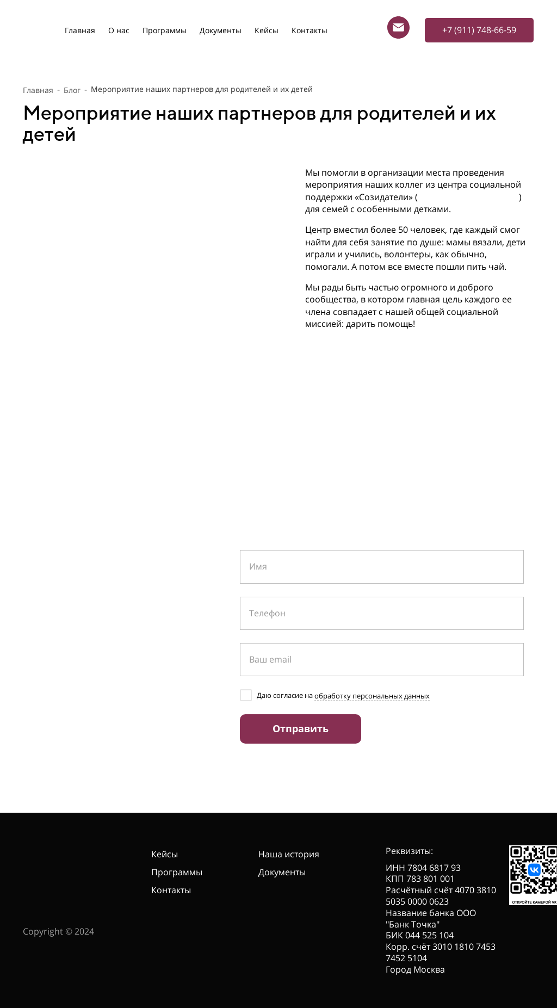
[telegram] (31, 709)
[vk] (51, 709)
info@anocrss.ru (89, 646)
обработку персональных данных (372, 696)
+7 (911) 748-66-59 (103, 601)
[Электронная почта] (398, 27)
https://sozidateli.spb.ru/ (468, 197)
